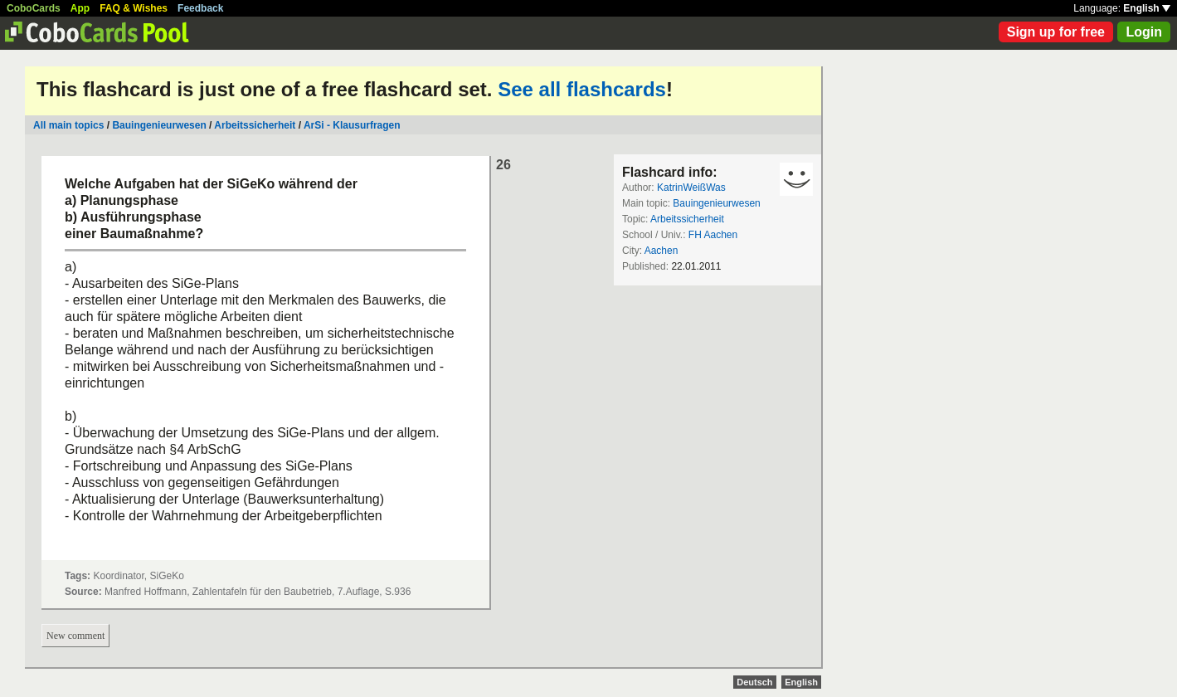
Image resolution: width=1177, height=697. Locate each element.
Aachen (661, 250)
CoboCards (34, 8)
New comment (75, 635)
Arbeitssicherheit (254, 125)
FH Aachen (712, 235)
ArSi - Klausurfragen (352, 125)
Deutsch (754, 682)
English (1146, 8)
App (80, 8)
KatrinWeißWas (691, 187)
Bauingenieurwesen (159, 125)
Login (1144, 32)
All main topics (68, 125)
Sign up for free (1056, 32)
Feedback (200, 8)
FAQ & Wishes (134, 8)
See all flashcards (582, 89)
